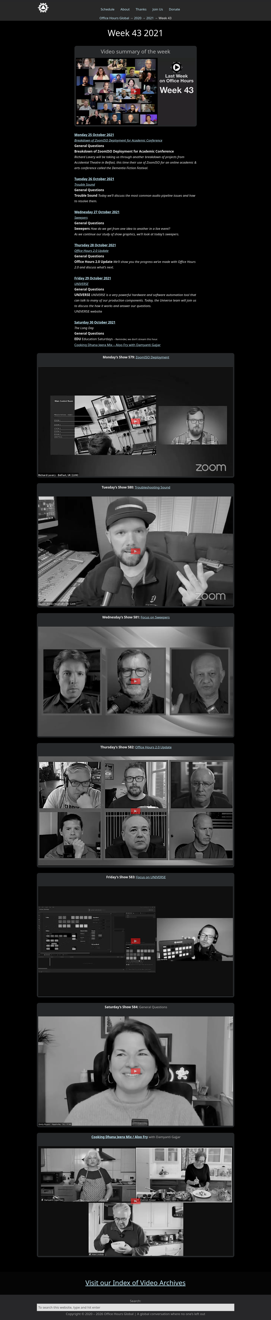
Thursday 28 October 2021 (95, 245)
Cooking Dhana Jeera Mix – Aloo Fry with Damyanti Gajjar (117, 345)
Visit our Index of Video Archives (135, 1282)
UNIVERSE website (88, 311)
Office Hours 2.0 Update (91, 250)
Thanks (141, 9)
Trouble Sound (84, 184)
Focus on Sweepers (155, 617)
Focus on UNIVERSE (151, 877)
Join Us (157, 9)
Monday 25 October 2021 (94, 135)
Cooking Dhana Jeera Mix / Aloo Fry (119, 1137)
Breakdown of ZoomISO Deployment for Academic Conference (118, 140)
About (125, 9)
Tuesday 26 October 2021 (94, 179)
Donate (174, 9)
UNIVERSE (81, 284)
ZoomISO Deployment (152, 357)
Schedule (108, 9)
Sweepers (81, 217)
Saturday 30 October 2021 (94, 322)
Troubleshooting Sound (152, 487)
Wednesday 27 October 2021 (97, 212)
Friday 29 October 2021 (92, 278)
